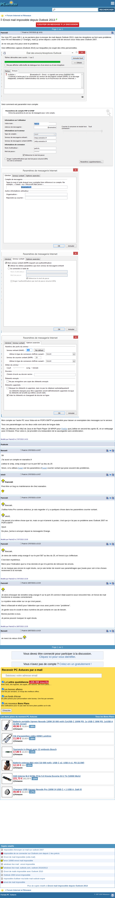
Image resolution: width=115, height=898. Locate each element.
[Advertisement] (57, 823)
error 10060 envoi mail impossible (18, 860)
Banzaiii (4, 450)
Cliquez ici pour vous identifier (57, 656)
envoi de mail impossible (14, 882)
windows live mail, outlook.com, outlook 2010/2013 (26, 868)
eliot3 (3, 475)
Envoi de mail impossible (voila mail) (19, 857)
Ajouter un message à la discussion (57, 24)
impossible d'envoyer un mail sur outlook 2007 (24, 850)
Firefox (64, 429)
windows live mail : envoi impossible (19, 864)
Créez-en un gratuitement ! (75, 664)
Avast (20, 468)
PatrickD (4, 33)
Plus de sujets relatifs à (57, 886)
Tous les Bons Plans (104, 716)
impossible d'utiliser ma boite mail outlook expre (24, 878)
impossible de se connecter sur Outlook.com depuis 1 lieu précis (31, 853)
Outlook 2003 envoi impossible (17, 875)
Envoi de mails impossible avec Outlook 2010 (23, 871)
